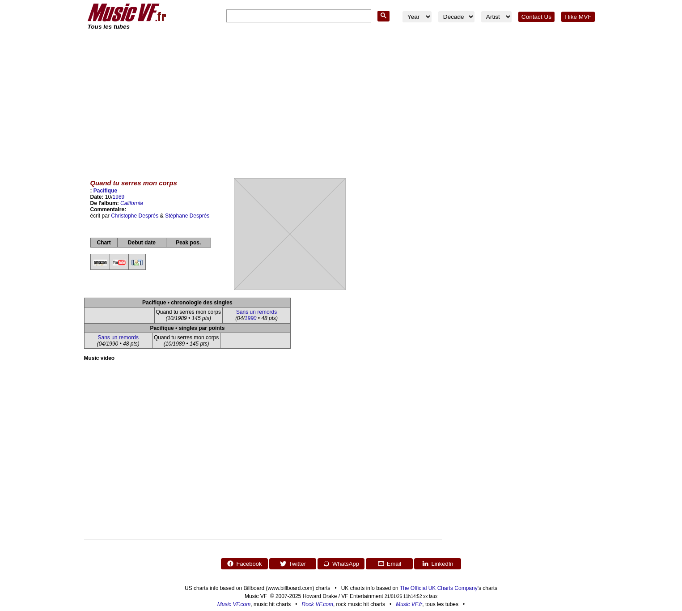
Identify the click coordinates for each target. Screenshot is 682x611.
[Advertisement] (341, 98)
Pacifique (105, 191)
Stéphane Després (187, 216)
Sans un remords (256, 312)
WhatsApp (341, 563)
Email (389, 563)
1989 (119, 197)
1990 (251, 318)
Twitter (293, 563)
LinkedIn (437, 563)
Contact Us (536, 16)
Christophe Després (134, 216)
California (131, 203)
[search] (298, 16)
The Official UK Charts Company (439, 588)
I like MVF (577, 16)
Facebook (244, 563)
